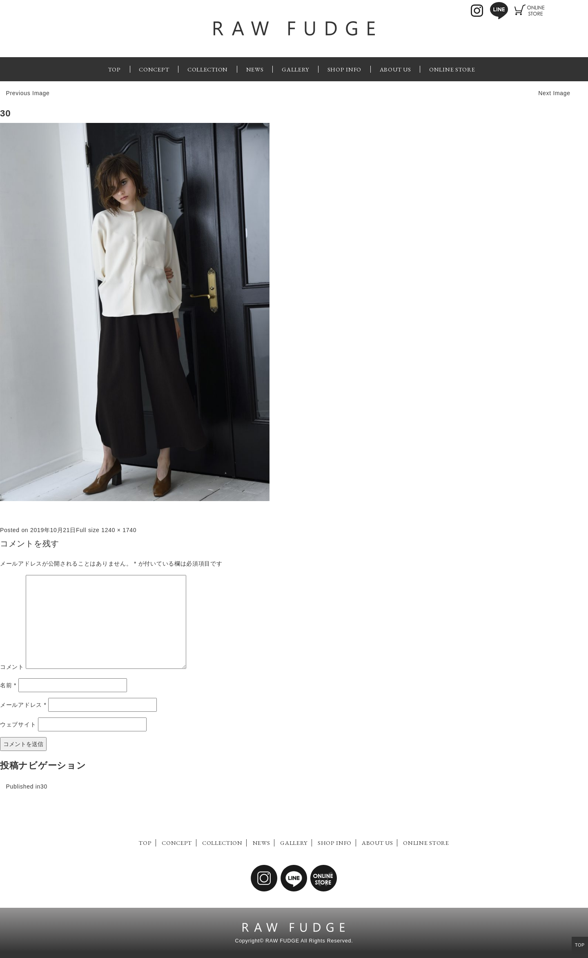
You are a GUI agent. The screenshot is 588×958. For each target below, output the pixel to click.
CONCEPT (154, 69)
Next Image (554, 93)
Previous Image (27, 93)
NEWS (255, 69)
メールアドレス (23, 705)
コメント (12, 667)
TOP (114, 69)
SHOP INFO (344, 69)
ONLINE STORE (452, 69)
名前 (8, 685)
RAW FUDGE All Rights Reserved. (309, 941)
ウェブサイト (18, 724)
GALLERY (295, 69)
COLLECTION (207, 69)
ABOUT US (395, 69)
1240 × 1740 (118, 530)
